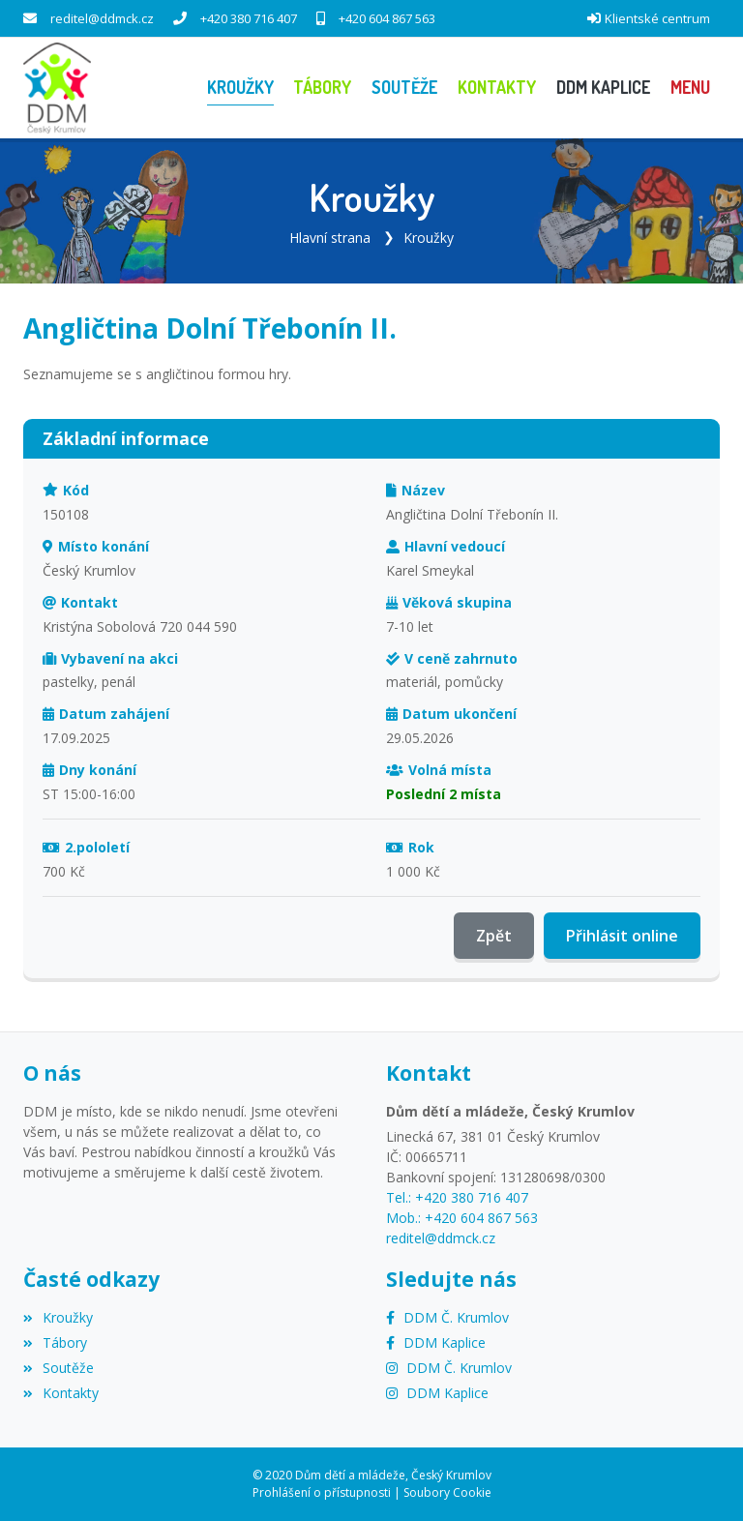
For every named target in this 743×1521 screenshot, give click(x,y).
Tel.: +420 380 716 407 (457, 1197)
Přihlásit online (622, 935)
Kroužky (428, 237)
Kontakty (61, 1393)
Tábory (55, 1342)
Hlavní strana (330, 237)
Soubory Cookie (447, 1492)
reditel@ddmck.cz (102, 18)
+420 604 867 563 (387, 18)
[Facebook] (447, 1317)
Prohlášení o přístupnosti (322, 1492)
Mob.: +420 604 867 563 (462, 1217)
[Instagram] (449, 1367)
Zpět (494, 935)
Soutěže (58, 1367)
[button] (690, 87)
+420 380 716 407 (248, 18)
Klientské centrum (657, 18)
